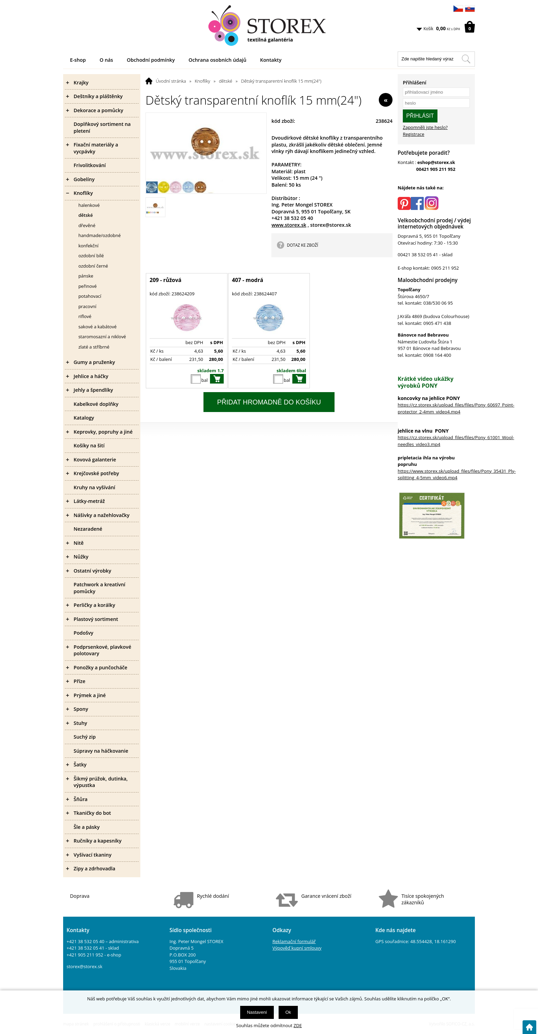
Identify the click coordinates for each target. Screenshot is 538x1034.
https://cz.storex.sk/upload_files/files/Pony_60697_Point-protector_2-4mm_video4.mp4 (456, 408)
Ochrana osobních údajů (217, 60)
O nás (106, 60)
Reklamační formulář (294, 941)
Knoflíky (202, 81)
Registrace (413, 134)
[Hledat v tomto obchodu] (466, 59)
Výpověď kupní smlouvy (296, 948)
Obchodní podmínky (151, 60)
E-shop (78, 60)
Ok (288, 1012)
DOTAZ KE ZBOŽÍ (302, 245)
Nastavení (257, 1012)
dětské (225, 81)
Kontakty (270, 60)
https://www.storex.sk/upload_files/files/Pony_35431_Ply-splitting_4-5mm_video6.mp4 (457, 474)
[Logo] (269, 25)
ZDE (298, 1025)
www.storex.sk (288, 225)
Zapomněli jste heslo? (425, 127)
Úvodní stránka (171, 81)
